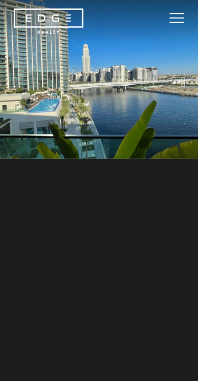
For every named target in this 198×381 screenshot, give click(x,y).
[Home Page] (48, 21)
